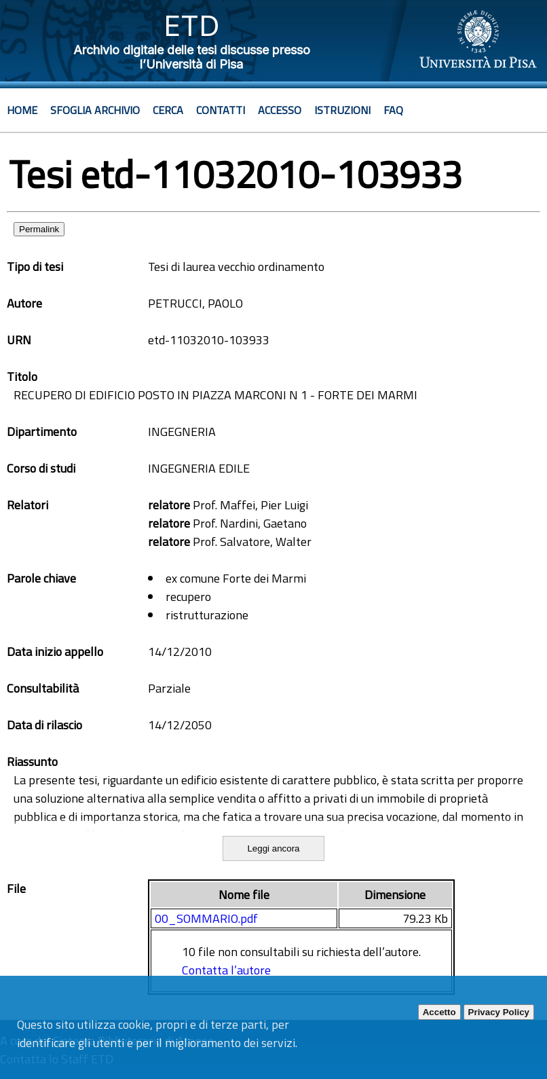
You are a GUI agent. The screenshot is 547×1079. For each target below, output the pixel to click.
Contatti (220, 110)
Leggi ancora (273, 848)
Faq (393, 110)
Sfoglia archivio (95, 110)
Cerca (168, 110)
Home (22, 110)
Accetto (439, 1012)
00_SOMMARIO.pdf (206, 918)
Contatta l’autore (226, 970)
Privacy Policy (498, 1012)
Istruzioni (342, 110)
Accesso (279, 110)
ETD (192, 25)
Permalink (39, 229)
